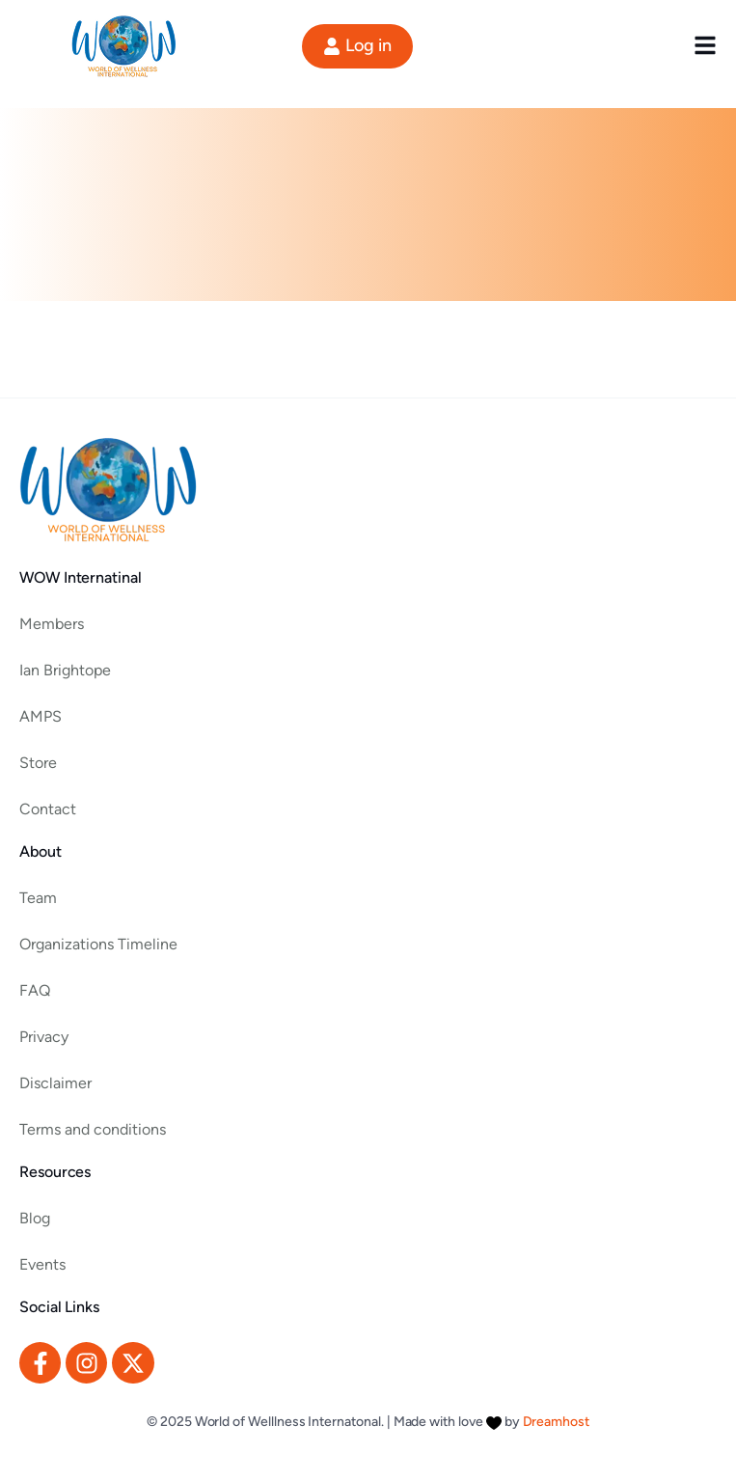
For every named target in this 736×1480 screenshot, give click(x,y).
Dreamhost (556, 1421)
